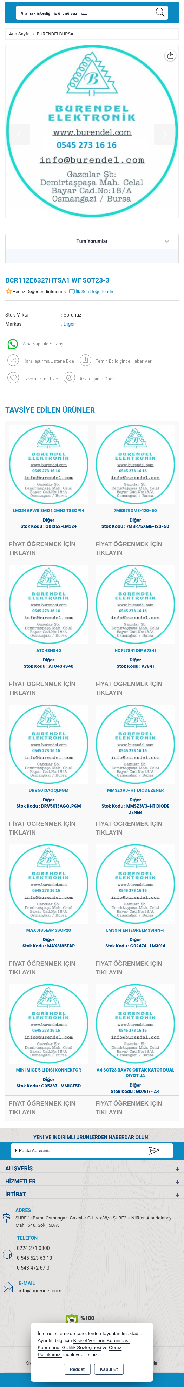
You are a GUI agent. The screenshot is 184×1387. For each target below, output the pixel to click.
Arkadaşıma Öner (89, 377)
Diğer (69, 324)
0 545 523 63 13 (34, 1258)
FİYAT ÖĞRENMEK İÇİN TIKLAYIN (42, 549)
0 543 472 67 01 (34, 1268)
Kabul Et (109, 1369)
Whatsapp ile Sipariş (35, 344)
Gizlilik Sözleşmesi (81, 1347)
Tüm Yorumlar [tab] (92, 241)
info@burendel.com (40, 1290)
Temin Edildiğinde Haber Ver (116, 360)
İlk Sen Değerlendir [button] (90, 291)
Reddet (77, 1369)
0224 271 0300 (33, 1248)
